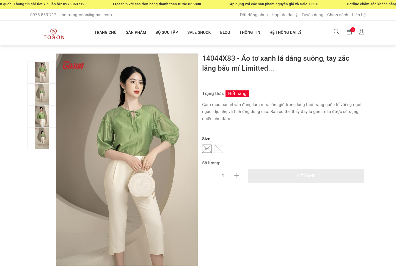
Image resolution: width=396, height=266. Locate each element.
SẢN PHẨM (136, 32)
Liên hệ (359, 14)
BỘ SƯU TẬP (167, 32)
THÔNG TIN (250, 32)
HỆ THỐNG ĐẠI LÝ (285, 32)
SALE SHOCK (199, 32)
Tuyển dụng (312, 14)
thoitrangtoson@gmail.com (86, 14)
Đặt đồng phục (254, 14)
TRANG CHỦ (105, 32)
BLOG (225, 32)
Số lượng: (211, 162)
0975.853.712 (43, 14)
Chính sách (337, 14)
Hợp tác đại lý (285, 14)
